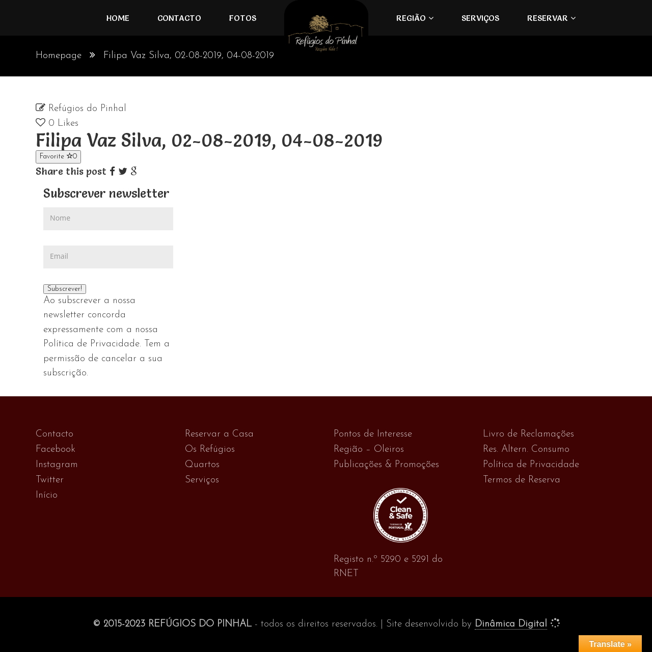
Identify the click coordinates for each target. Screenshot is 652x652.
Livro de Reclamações (528, 434)
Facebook (55, 449)
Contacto (179, 18)
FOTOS (242, 18)
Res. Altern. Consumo (526, 449)
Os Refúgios (210, 449)
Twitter (50, 480)
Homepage (59, 56)
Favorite (58, 156)
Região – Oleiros (369, 449)
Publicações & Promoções (386, 465)
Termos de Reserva (521, 480)
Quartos (202, 465)
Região (411, 18)
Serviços (480, 18)
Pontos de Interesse (373, 434)
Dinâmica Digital (511, 624)
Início (47, 495)
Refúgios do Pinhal (87, 109)
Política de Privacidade (531, 465)
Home (117, 18)
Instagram (57, 465)
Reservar (547, 18)
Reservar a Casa (219, 434)
